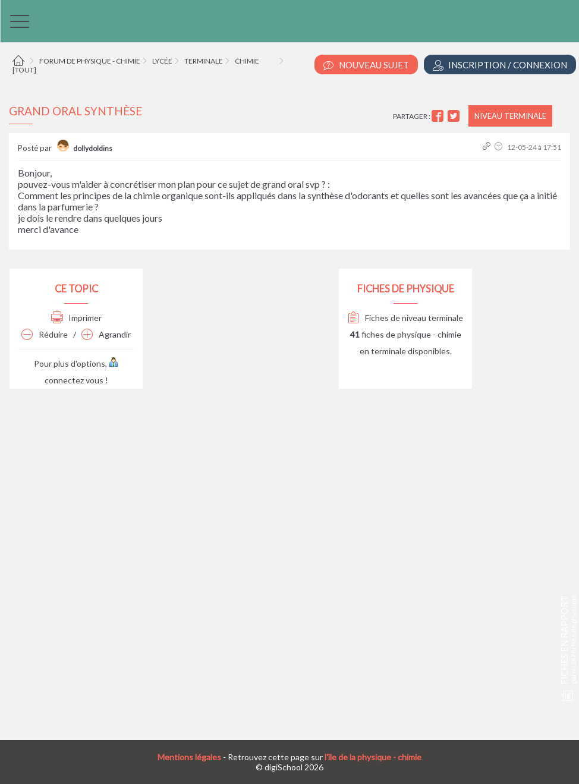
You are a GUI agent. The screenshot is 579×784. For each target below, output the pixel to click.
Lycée (162, 60)
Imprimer (76, 318)
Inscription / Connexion (500, 65)
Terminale (203, 60)
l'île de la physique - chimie (373, 757)
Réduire (44, 334)
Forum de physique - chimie (89, 60)
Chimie (247, 60)
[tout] (24, 69)
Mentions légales (189, 757)
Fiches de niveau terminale (405, 318)
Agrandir (106, 334)
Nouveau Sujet (366, 65)
